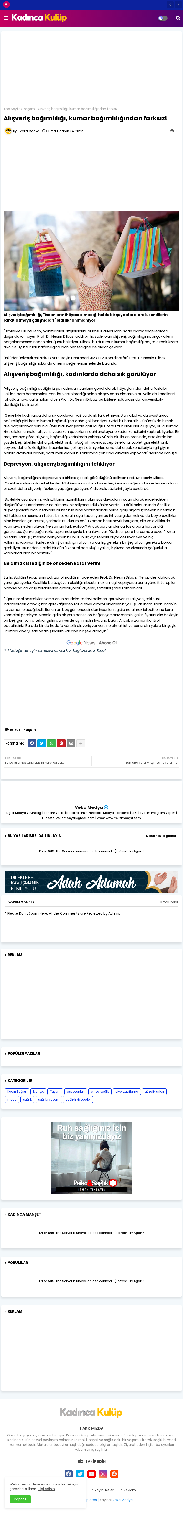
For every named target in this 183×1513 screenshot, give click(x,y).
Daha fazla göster (161, 836)
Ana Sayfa (12, 109)
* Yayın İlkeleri (103, 1490)
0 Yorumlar (169, 902)
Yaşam (29, 109)
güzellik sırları (154, 1092)
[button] (170, 4)
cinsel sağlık (100, 1092)
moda (12, 1099)
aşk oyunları (76, 1092)
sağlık (27, 1099)
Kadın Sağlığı (17, 1092)
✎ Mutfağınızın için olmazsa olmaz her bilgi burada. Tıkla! (55, 650)
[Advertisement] (91, 70)
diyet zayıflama (126, 1092)
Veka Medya (89, 807)
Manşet (38, 1092)
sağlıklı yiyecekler (78, 1099)
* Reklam (128, 1490)
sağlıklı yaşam (48, 1099)
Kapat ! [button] (20, 1499)
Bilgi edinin (46, 1488)
